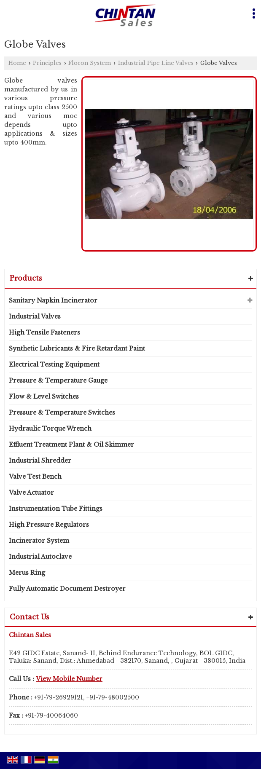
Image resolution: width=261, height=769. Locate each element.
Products (26, 278)
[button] (69, 679)
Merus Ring (27, 572)
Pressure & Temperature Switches (62, 412)
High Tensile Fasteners (44, 332)
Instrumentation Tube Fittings (55, 508)
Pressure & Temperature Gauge (58, 380)
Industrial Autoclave (40, 556)
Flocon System (89, 63)
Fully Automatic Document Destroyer (67, 588)
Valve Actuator (31, 492)
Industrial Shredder (40, 460)
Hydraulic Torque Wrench (50, 428)
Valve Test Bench (35, 476)
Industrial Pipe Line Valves (156, 63)
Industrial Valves (35, 316)
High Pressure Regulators (49, 524)
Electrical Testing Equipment (54, 364)
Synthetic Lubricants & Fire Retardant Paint (77, 348)
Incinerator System (39, 540)
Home (17, 63)
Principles (47, 63)
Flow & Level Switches (44, 396)
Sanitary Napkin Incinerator (53, 300)
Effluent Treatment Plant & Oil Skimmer (71, 444)
